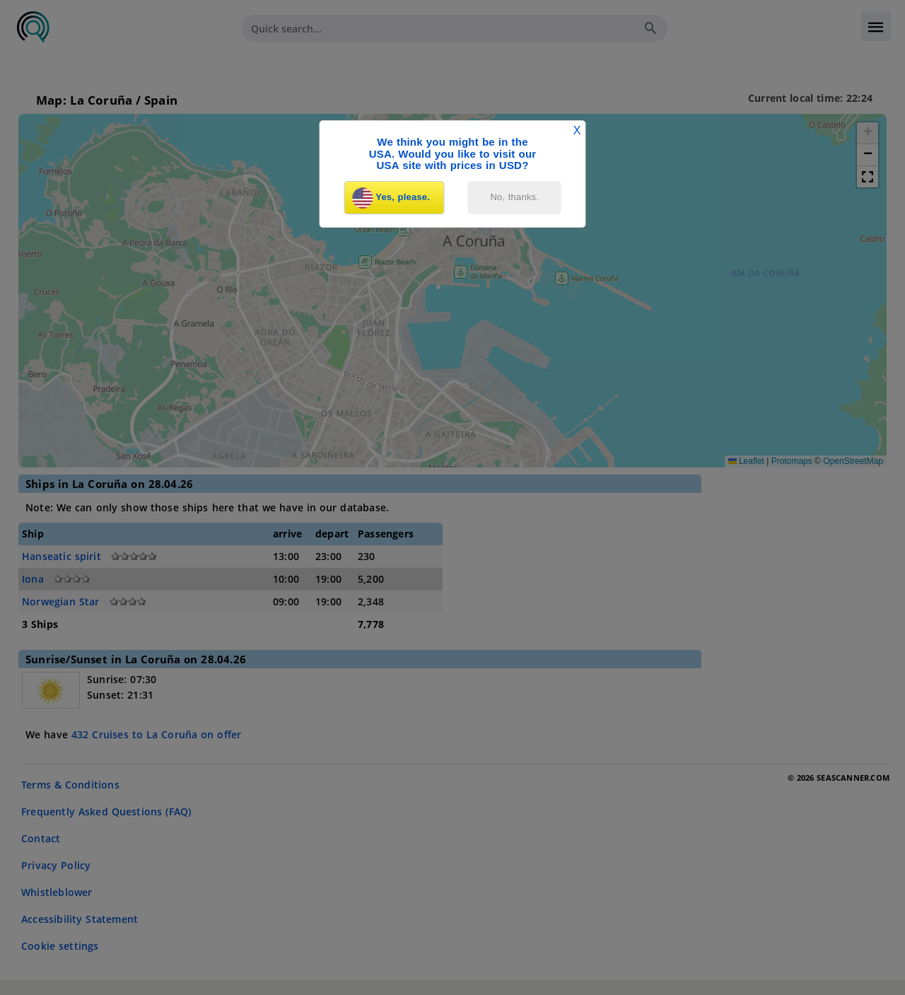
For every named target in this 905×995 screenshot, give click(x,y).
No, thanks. (515, 197)
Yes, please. (391, 198)
